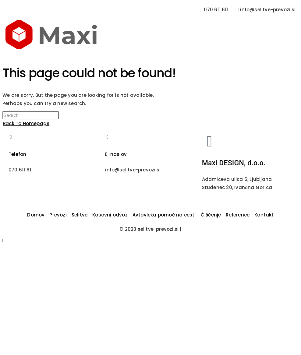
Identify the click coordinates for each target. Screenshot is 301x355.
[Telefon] (11, 137)
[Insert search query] (30, 115)
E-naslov (116, 154)
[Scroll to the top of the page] (3, 240)
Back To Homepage (26, 123)
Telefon (17, 154)
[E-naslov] (107, 137)
